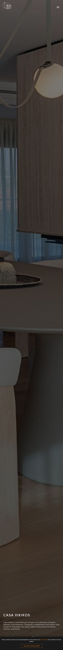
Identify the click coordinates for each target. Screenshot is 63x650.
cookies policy (44, 639)
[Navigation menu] (58, 7)
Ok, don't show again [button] (31, 646)
